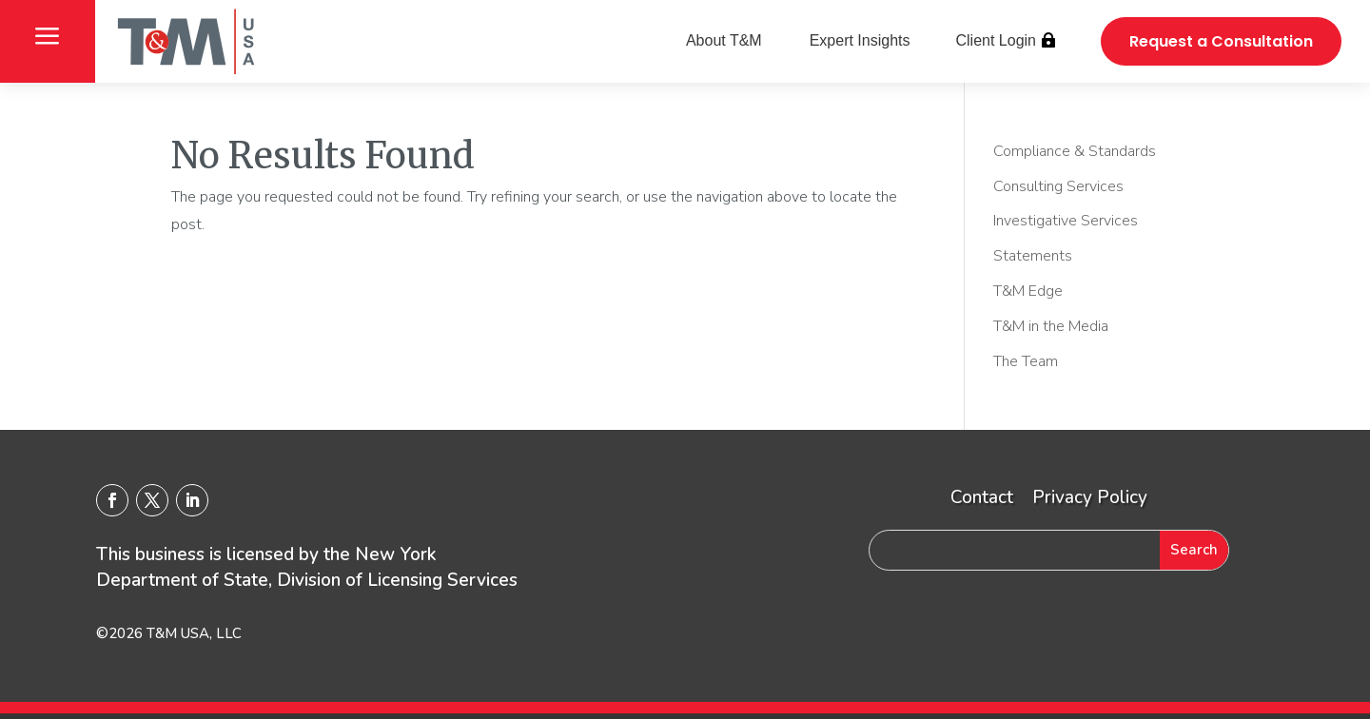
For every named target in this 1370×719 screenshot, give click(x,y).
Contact (981, 497)
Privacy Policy (1089, 497)
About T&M (724, 40)
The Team (1025, 361)
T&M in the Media (1050, 326)
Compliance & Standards (1074, 151)
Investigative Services (1065, 220)
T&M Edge (1028, 291)
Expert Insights (860, 40)
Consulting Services (1058, 186)
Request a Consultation (1221, 41)
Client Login (996, 40)
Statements (1032, 255)
